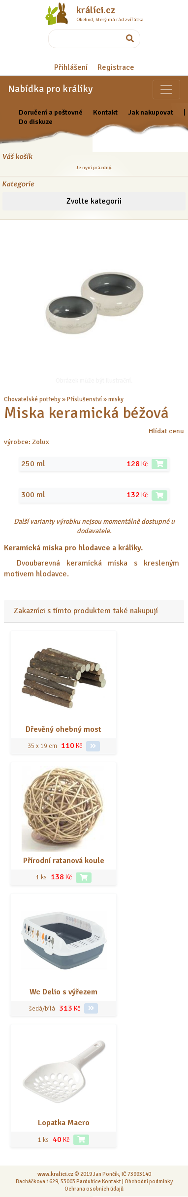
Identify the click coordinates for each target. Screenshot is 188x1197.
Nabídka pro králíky (50, 89)
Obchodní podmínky (149, 1181)
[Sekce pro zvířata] (166, 89)
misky (116, 399)
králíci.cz (95, 10)
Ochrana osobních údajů (94, 1188)
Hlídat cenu (166, 430)
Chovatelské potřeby (32, 399)
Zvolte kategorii (94, 201)
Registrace (115, 67)
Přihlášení (71, 67)
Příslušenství (84, 399)
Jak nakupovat (150, 112)
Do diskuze (36, 121)
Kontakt (105, 112)
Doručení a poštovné (51, 112)
